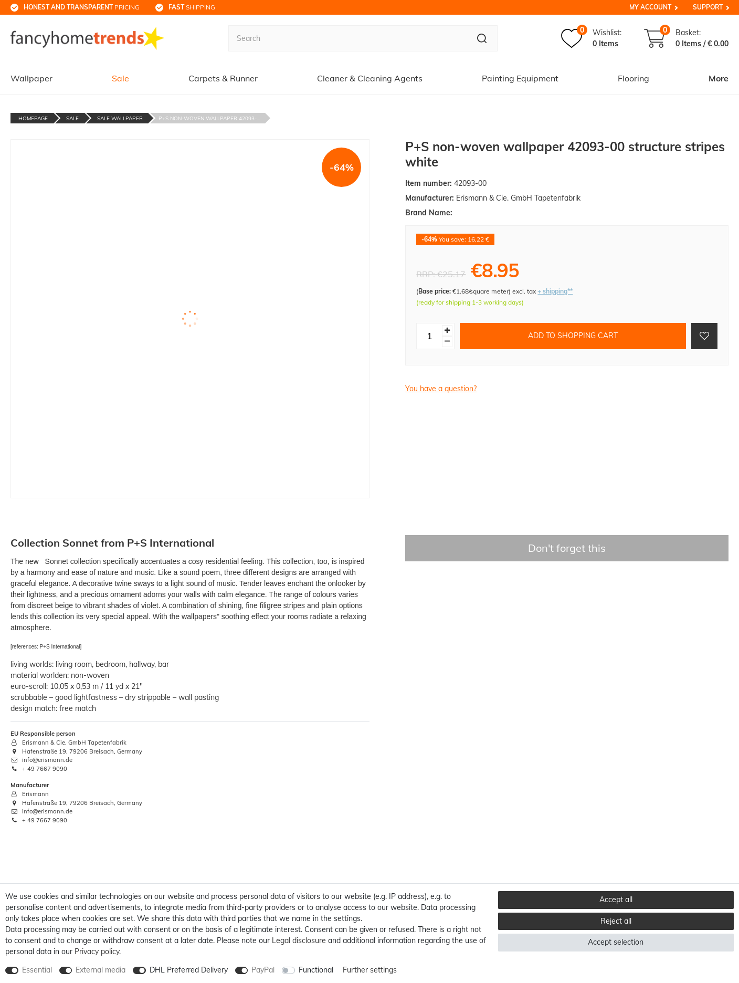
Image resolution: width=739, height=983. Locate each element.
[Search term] (347, 38)
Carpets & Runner (223, 78)
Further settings (370, 970)
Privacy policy (97, 951)
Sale (120, 78)
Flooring (633, 78)
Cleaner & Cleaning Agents (370, 78)
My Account (650, 7)
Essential (37, 970)
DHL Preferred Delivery (189, 970)
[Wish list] (591, 38)
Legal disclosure (299, 940)
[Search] (482, 38)
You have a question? (441, 388)
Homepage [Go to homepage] (33, 118)
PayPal (263, 970)
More (719, 78)
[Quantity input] (429, 336)
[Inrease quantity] (447, 330)
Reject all (615, 921)
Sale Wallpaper (120, 118)
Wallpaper (31, 78)
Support (708, 7)
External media (100, 970)
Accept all (615, 899)
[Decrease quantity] (447, 341)
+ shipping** (555, 291)
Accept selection (615, 942)
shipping (191, 7)
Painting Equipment (520, 78)
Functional (316, 970)
